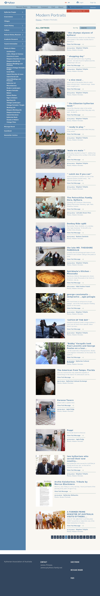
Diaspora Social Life (13, 61)
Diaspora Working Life (14, 110)
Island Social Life (12, 76)
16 (87, 537)
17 (91, 537)
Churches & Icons (13, 56)
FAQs (72, 578)
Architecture (11, 51)
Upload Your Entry (77, 11)
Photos (39, 20)
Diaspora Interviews (13, 112)
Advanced (93, 7)
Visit (53, 7)
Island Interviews (13, 115)
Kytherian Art (11, 83)
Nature (9, 93)
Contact (43, 562)
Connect (44, 7)
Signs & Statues (12, 98)
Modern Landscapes (13, 88)
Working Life (11, 107)
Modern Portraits (12, 90)
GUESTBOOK (75, 562)
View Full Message (75, 44)
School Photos (12, 95)
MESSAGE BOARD (77, 570)
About (60, 7)
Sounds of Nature (13, 119)
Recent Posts (21, 7)
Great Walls (11, 72)
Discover (34, 7)
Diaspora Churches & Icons (16, 59)
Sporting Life (11, 100)
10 (81, 537)
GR (69, 2)
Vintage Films (11, 122)
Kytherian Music (12, 117)
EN (66, 2)
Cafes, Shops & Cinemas (15, 54)
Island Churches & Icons (15, 74)
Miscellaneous (12, 85)
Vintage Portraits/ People (15, 105)
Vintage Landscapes (13, 102)
